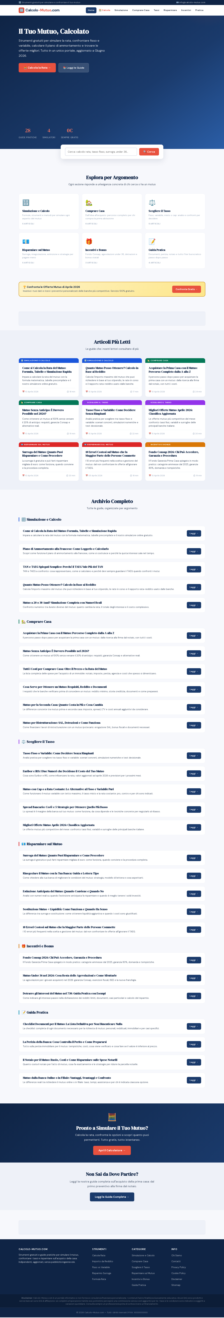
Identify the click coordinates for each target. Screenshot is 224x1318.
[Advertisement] (112, 99)
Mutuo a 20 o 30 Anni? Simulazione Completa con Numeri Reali (62, 603)
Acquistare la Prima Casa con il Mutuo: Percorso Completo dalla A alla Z (173, 370)
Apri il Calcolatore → (112, 1151)
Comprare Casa (140, 10)
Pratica (199, 10)
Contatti (176, 1262)
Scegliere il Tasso (141, 1268)
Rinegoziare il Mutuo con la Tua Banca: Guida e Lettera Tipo (61, 874)
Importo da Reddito (102, 1262)
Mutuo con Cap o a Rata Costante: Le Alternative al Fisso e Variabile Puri (68, 790)
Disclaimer (176, 1279)
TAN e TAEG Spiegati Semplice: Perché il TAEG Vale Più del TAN (63, 567)
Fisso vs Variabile (101, 1268)
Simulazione (121, 10)
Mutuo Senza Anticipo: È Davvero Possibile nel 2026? (43, 412)
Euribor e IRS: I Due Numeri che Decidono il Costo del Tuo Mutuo (63, 772)
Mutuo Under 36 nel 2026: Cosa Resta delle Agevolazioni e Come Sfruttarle (70, 976)
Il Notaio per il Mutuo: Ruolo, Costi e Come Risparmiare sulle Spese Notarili (70, 1060)
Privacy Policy (178, 1268)
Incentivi (186, 10)
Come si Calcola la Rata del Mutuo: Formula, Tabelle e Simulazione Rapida (47, 370)
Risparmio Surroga (101, 1273)
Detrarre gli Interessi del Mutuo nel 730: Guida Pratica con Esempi (64, 994)
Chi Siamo (176, 1256)
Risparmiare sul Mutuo (143, 1273)
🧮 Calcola (104, 10)
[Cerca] (101, 152)
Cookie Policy (178, 1273)
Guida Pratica (139, 1285)
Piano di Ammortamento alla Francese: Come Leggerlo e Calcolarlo (66, 549)
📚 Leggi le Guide (73, 67)
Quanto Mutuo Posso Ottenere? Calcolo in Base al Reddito (112, 370)
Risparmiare (170, 10)
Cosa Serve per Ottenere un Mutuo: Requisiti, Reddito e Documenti (65, 687)
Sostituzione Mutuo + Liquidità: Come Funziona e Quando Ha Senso (65, 910)
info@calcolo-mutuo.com (192, 2)
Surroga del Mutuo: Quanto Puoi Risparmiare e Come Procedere (42, 454)
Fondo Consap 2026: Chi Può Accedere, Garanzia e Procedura (174, 454)
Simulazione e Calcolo (143, 1256)
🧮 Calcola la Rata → (37, 68)
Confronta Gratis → (187, 289)
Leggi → (194, 533)
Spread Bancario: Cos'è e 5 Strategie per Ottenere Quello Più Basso (65, 807)
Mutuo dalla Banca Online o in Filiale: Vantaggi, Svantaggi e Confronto (67, 1078)
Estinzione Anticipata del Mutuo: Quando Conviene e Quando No (63, 892)
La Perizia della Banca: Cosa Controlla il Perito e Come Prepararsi (65, 1042)
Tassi (156, 10)
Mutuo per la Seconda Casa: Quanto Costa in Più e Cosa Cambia (63, 705)
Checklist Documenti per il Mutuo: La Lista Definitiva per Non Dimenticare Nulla (72, 1024)
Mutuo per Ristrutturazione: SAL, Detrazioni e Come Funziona (61, 723)
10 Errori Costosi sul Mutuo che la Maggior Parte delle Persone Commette (110, 454)
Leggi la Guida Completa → (112, 1197)
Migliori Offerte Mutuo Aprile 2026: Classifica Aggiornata (171, 412)
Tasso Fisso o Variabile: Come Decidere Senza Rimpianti (110, 412)
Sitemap (175, 1285)
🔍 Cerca (149, 151)
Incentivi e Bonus (141, 1279)
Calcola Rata (98, 1256)
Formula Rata (99, 1279)
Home (91, 10)
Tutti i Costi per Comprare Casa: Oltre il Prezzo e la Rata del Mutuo (65, 669)
